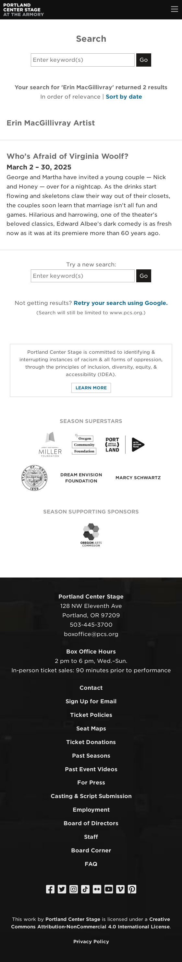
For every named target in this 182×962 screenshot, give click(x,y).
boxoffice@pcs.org (91, 634)
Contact (91, 688)
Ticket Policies (91, 715)
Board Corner (91, 850)
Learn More (91, 387)
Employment (91, 809)
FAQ (91, 864)
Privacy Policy (91, 941)
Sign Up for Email (91, 701)
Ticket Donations (91, 742)
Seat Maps (91, 728)
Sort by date (124, 96)
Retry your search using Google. (121, 303)
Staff (91, 837)
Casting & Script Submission (91, 796)
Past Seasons (91, 755)
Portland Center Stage (72, 919)
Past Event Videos (91, 769)
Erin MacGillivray (39, 123)
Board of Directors (91, 823)
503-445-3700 (91, 625)
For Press (91, 782)
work (30, 919)
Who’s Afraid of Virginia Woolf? (67, 156)
